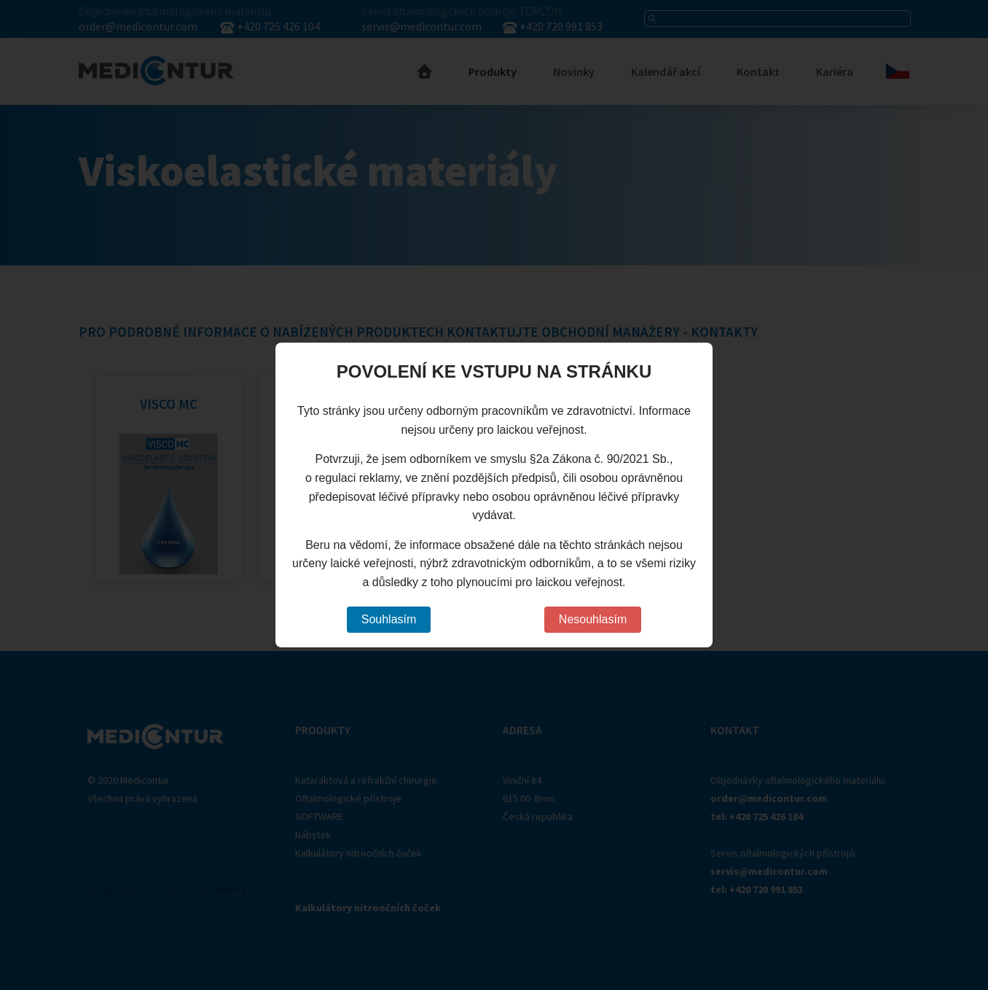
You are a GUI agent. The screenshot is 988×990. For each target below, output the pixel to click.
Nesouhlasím (593, 619)
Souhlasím (389, 619)
